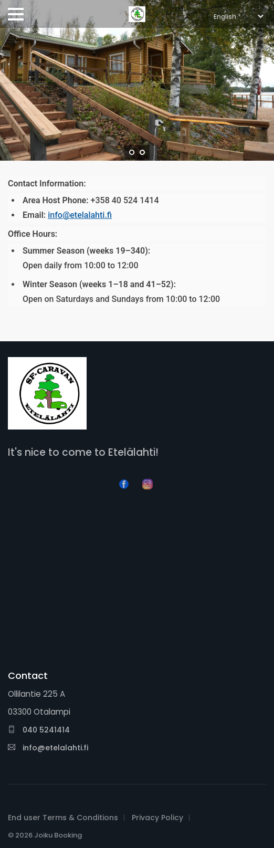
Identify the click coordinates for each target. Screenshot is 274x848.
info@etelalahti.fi (80, 215)
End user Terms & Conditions (63, 817)
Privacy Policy (157, 817)
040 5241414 (39, 730)
